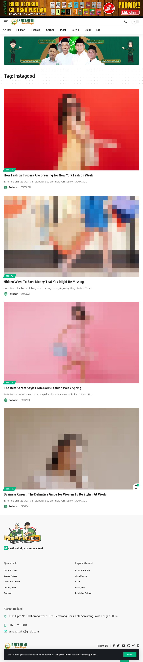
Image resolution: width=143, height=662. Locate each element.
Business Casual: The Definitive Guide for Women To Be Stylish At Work (55, 494)
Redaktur (13, 187)
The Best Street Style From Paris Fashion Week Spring (42, 388)
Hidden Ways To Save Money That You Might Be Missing (44, 282)
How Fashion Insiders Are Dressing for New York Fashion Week (48, 175)
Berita (10, 170)
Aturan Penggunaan (86, 654)
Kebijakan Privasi (63, 654)
